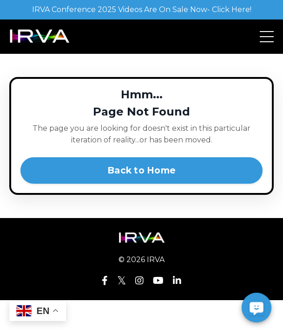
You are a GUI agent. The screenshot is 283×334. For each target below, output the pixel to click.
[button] (256, 307)
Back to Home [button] (141, 170)
